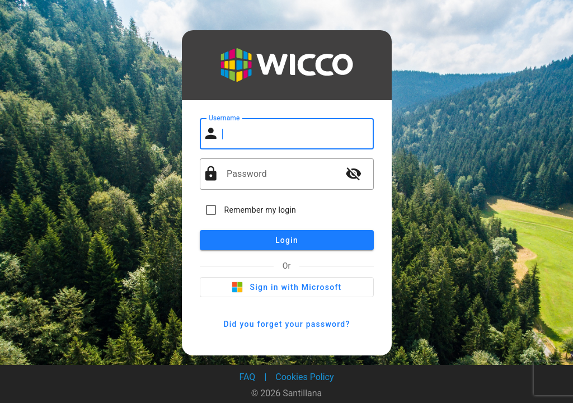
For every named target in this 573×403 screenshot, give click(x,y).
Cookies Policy (304, 377)
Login (287, 240)
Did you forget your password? (287, 324)
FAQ (247, 377)
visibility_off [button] (353, 173)
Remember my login (260, 209)
